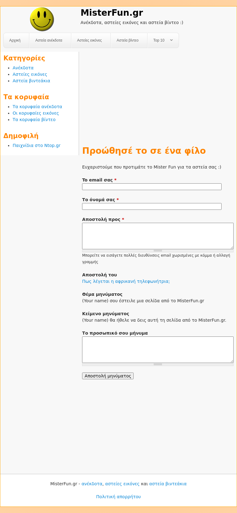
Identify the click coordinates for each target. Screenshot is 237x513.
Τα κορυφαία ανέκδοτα (37, 106)
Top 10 (160, 40)
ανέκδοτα (91, 483)
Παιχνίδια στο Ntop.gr (36, 145)
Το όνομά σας (100, 199)
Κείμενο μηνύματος (105, 313)
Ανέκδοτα (23, 67)
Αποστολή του (99, 274)
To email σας (99, 179)
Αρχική (14, 40)
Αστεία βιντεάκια (31, 80)
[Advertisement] (158, 95)
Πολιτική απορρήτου (118, 496)
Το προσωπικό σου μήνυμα (115, 333)
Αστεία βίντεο (128, 40)
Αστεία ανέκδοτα (48, 40)
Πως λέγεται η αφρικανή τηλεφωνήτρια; (126, 281)
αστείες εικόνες (122, 483)
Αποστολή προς (103, 219)
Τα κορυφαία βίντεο (34, 119)
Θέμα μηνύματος (102, 294)
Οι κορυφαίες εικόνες (36, 113)
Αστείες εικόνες (89, 40)
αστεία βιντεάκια (168, 483)
